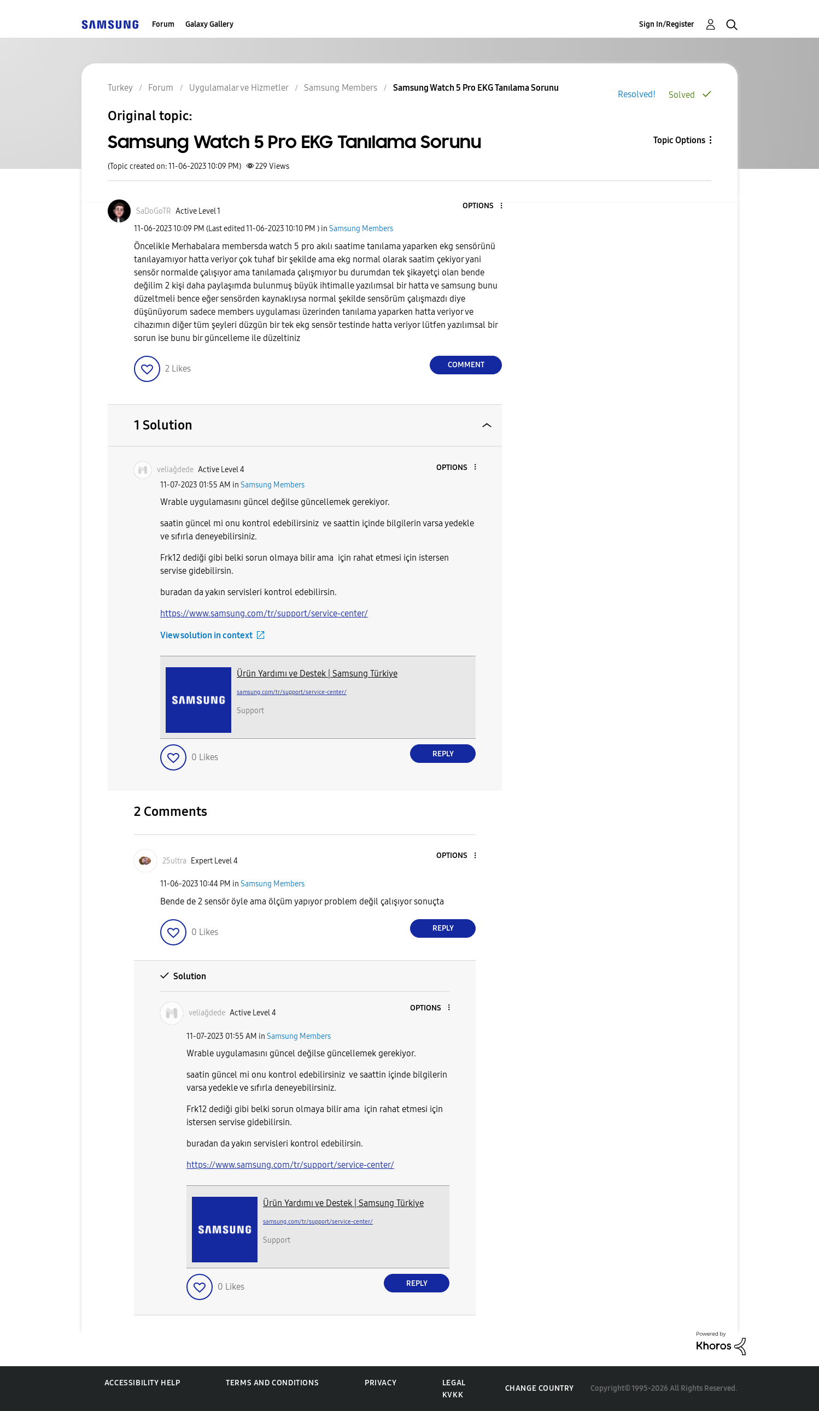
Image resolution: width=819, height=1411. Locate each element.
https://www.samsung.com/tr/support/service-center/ (264, 613)
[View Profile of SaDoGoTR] (153, 211)
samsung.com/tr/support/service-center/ (292, 692)
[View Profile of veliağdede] (175, 469)
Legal (454, 1383)
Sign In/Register (666, 24)
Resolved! (637, 94)
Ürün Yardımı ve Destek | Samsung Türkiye (317, 673)
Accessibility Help (142, 1383)
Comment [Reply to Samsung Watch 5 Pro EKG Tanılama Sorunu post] (466, 364)
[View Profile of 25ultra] (174, 861)
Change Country (539, 1388)
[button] (483, 206)
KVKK (452, 1395)
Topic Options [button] (679, 140)
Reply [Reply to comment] (443, 754)
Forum (163, 24)
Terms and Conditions (272, 1383)
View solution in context (206, 635)
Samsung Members (361, 228)
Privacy (380, 1383)
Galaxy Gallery (209, 24)
